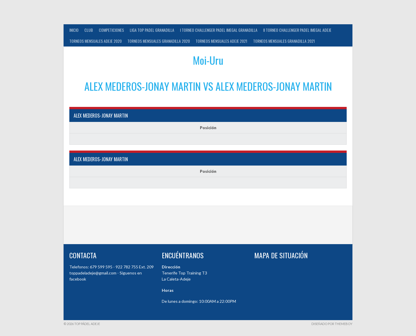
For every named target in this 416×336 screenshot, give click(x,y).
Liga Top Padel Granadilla (152, 30)
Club (88, 30)
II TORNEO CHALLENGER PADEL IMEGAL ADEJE (297, 30)
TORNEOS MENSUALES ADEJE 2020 (95, 41)
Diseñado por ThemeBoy (331, 324)
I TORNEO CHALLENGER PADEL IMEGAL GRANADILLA (218, 30)
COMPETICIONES (111, 30)
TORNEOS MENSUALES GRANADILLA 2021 (284, 41)
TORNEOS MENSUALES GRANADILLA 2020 (158, 41)
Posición (208, 127)
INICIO (74, 30)
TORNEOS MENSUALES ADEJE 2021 (221, 41)
